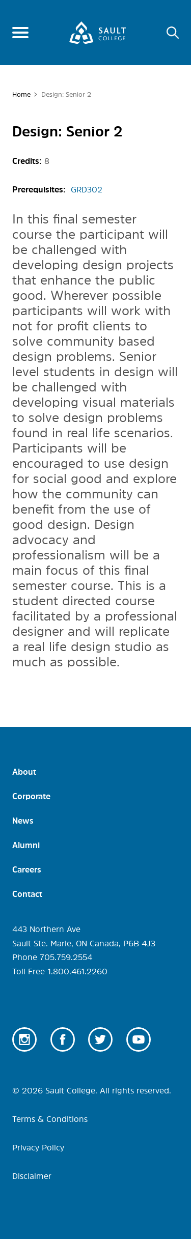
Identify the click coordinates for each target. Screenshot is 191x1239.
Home (21, 94)
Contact (27, 894)
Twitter (100, 1039)
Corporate (31, 796)
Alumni (26, 845)
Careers (26, 869)
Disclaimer (31, 1176)
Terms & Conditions (50, 1119)
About (24, 772)
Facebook (62, 1039)
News (23, 820)
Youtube (138, 1039)
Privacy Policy (38, 1147)
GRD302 (86, 189)
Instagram (24, 1039)
